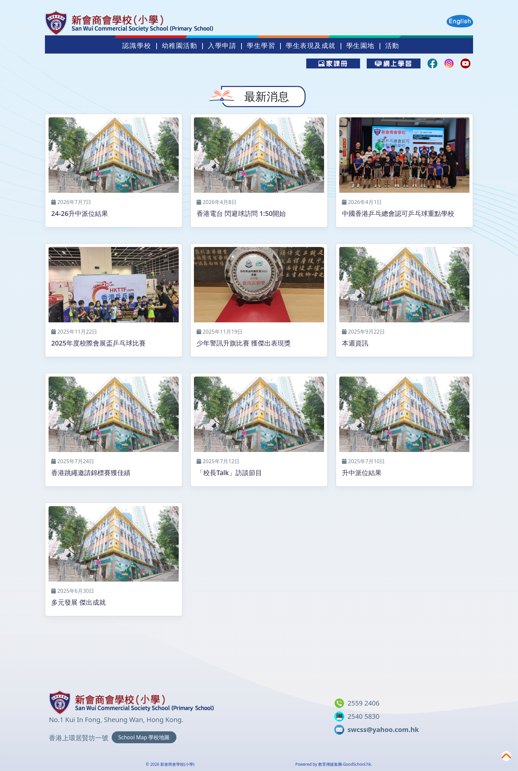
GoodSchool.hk (357, 764)
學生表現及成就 (311, 45)
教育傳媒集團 (330, 764)
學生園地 (360, 45)
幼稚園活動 (180, 45)
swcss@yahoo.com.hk (383, 729)
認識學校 (136, 45)
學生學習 (261, 45)
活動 (392, 45)
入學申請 (222, 45)
